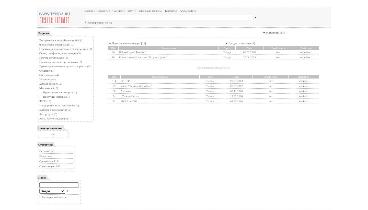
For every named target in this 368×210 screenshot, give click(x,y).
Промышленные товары (57, 92)
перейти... (306, 52)
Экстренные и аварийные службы (59, 40)
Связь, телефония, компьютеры (58, 53)
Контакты (171, 10)
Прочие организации (51, 57)
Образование (47, 74)
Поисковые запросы (150, 10)
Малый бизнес (48, 83)
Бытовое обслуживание (53, 109)
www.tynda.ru (188, 10)
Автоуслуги (46, 114)
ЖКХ (42, 101)
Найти (130, 10)
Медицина (45, 79)
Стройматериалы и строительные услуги (63, 48)
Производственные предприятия (58, 61)
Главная (88, 10)
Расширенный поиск (99, 22)
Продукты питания (54, 96)
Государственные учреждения (57, 105)
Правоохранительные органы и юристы (63, 66)
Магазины (272, 32)
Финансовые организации (54, 44)
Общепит (44, 70)
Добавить (102, 10)
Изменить (117, 10)
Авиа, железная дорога (53, 118)
